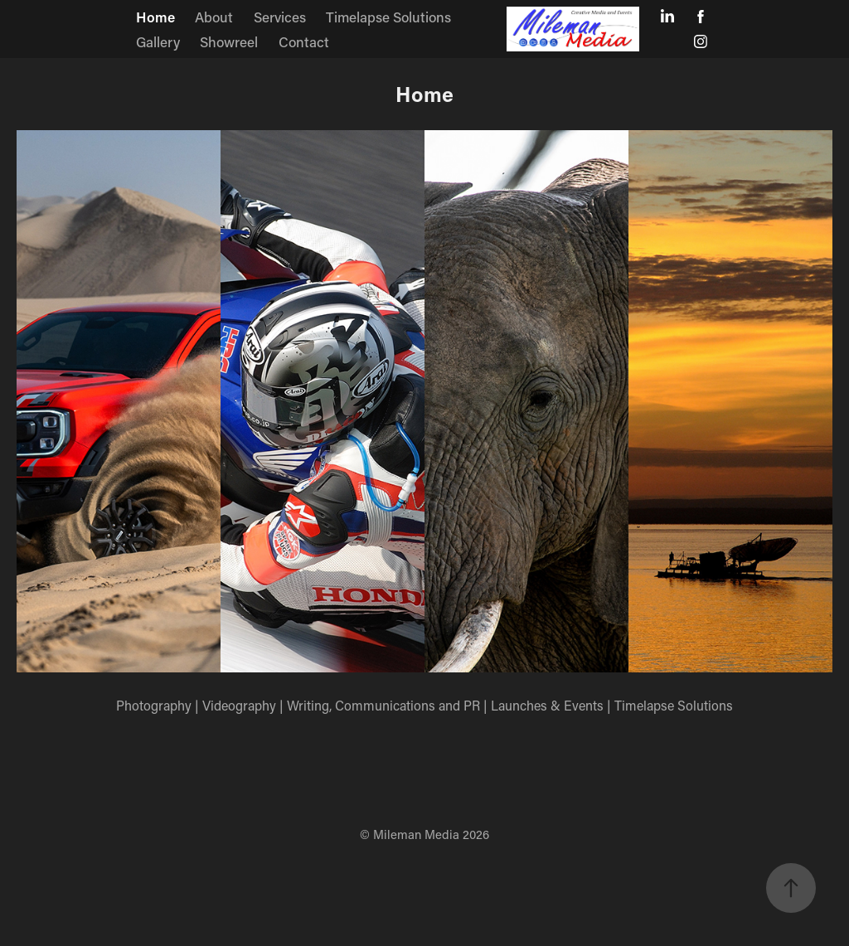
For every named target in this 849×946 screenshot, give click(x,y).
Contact (304, 41)
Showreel (229, 41)
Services (280, 16)
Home (155, 16)
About (214, 16)
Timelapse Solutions (388, 16)
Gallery (158, 41)
